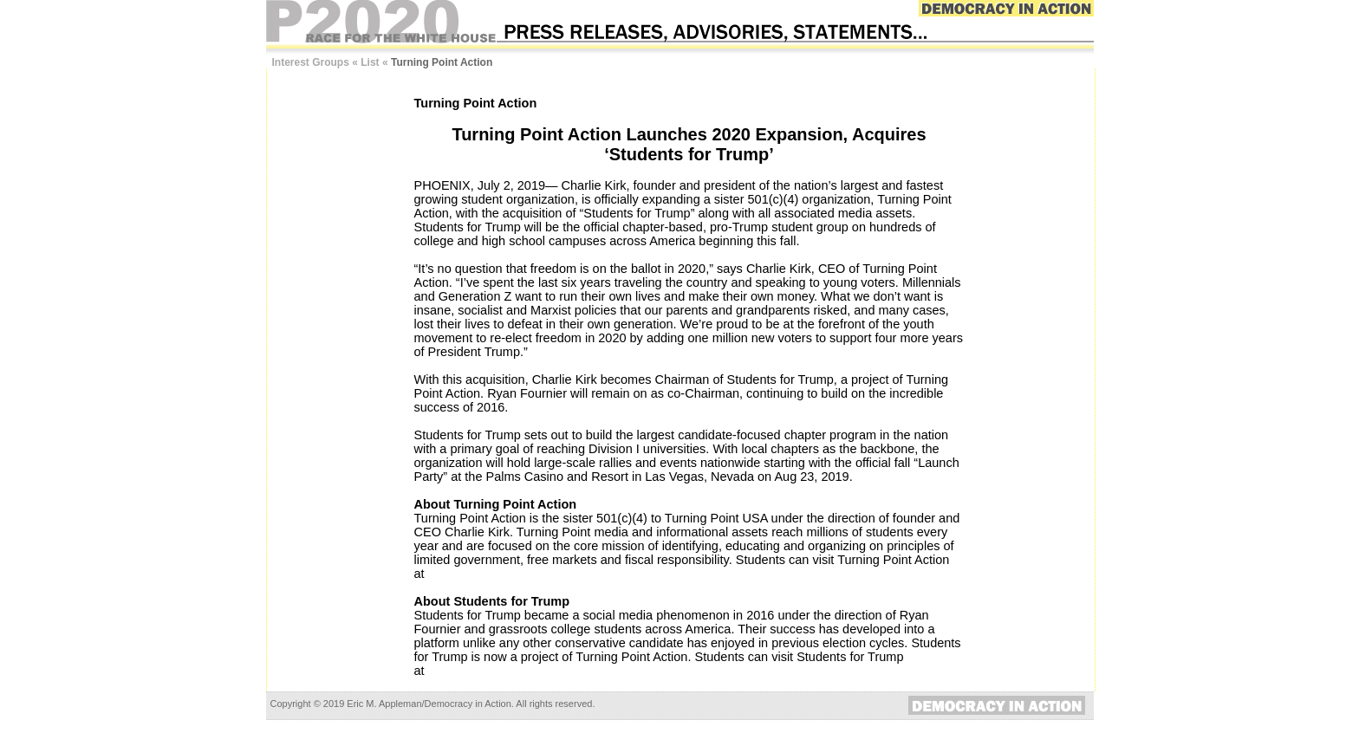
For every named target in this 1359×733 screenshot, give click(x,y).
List (370, 62)
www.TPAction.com (482, 574)
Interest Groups (310, 62)
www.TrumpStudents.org (496, 671)
